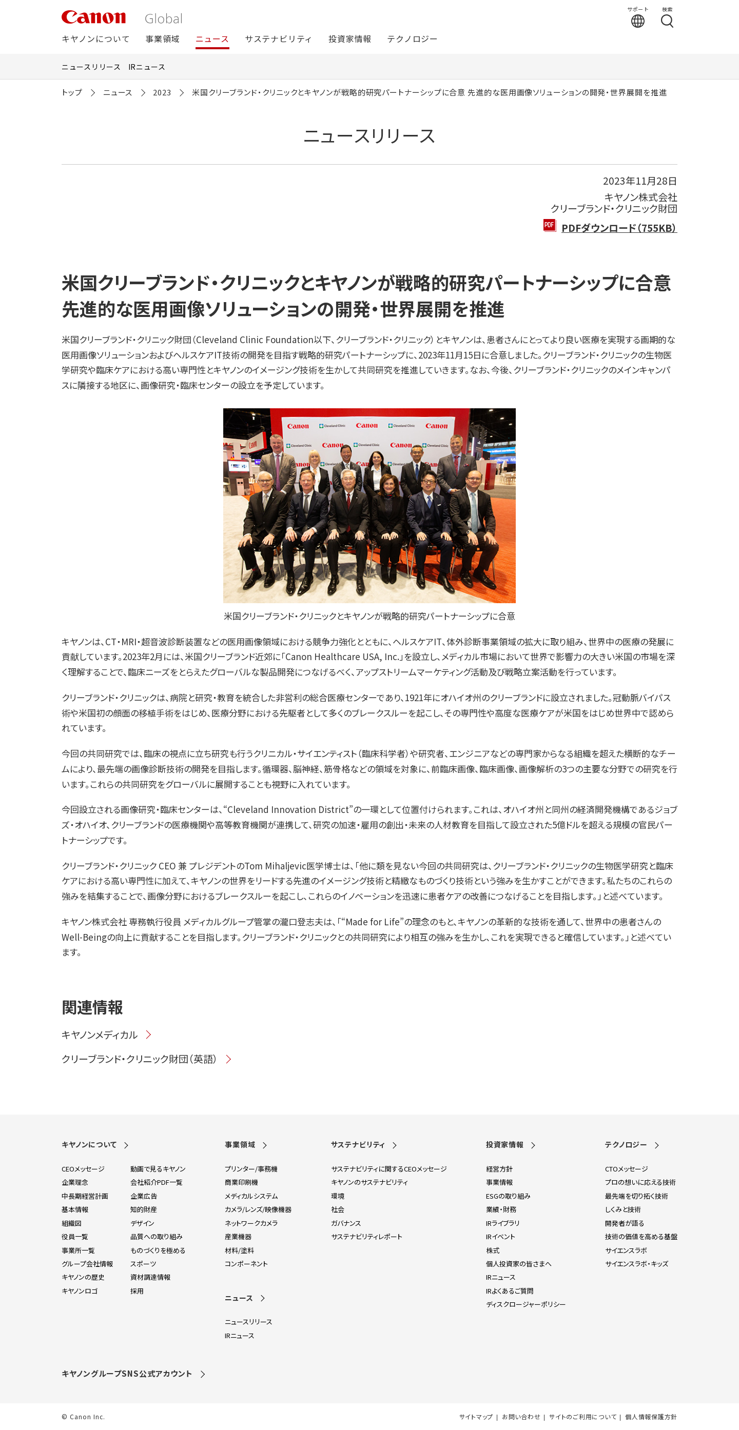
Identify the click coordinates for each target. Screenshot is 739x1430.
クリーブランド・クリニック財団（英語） (147, 1058)
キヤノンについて (96, 39)
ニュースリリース (91, 67)
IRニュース (147, 67)
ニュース (212, 39)
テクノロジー (412, 39)
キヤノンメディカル (107, 1034)
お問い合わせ (521, 1417)
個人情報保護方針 (651, 1417)
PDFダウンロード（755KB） (619, 227)
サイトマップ (476, 1417)
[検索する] (667, 17)
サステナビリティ (279, 39)
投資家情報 (350, 39)
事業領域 (162, 39)
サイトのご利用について (582, 1417)
